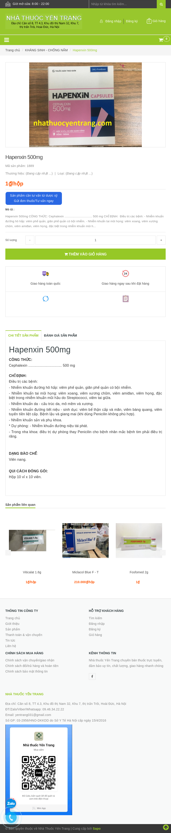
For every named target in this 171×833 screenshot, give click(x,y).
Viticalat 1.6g (32, 572)
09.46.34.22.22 (53, 709)
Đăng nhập (113, 21)
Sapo (97, 828)
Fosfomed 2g (139, 572)
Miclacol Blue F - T (85, 572)
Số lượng (11, 240)
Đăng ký (132, 21)
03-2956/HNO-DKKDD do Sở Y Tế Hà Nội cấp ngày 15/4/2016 (61, 720)
